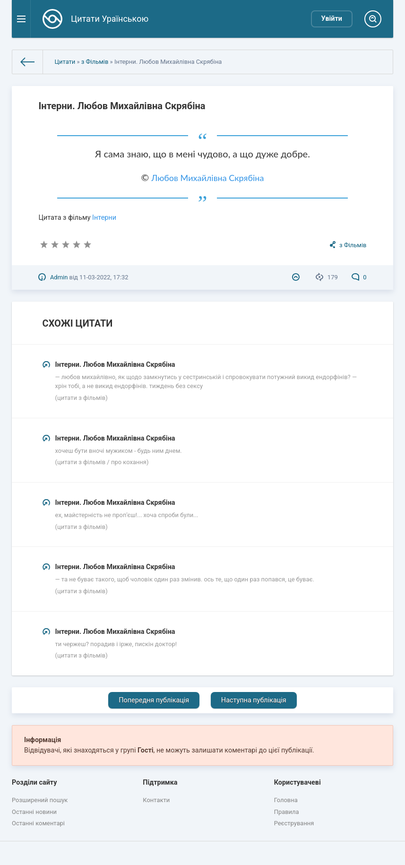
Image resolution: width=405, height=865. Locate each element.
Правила (286, 811)
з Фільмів (95, 61)
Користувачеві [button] (297, 782)
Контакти (156, 800)
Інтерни (104, 218)
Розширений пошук (40, 800)
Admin (59, 277)
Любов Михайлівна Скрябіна (207, 178)
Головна (286, 800)
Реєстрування (294, 823)
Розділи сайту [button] (34, 782)
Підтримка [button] (160, 782)
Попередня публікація (154, 700)
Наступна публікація (253, 700)
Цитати (65, 61)
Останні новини (34, 811)
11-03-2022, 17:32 (103, 277)
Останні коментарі (38, 823)
